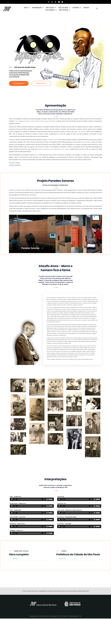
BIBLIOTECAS (51, 7)
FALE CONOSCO (50, 10)
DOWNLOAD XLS (41, 83)
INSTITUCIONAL (64, 10)
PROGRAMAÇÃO (38, 7)
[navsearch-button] (97, 8)
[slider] (29, 499)
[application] (32, 499)
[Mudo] (47, 500)
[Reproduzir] (12, 500)
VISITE (27, 7)
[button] (31, 559)
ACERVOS (86, 7)
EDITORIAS (77, 7)
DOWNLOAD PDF (18, 83)
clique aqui (15, 559)
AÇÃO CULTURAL (64, 7)
